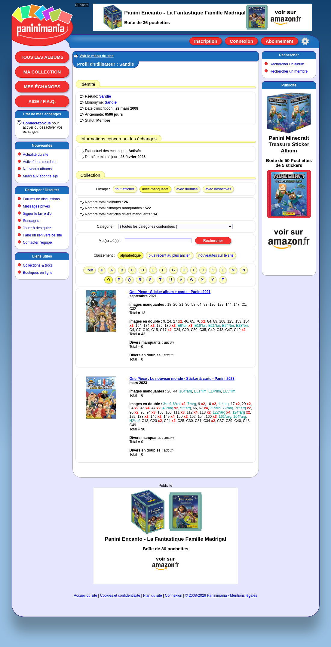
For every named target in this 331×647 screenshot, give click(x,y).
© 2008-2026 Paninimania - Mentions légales (221, 595)
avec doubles (187, 189)
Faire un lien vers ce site (42, 235)
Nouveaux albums (37, 169)
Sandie (105, 96)
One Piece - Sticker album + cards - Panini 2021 (170, 292)
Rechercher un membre (289, 71)
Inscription (205, 41)
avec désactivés (218, 189)
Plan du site (152, 595)
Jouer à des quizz (37, 228)
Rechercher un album (287, 64)
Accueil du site (85, 595)
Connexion (241, 41)
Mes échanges (42, 86)
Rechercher (289, 55)
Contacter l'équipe (37, 242)
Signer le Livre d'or (38, 213)
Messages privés (36, 206)
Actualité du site (35, 154)
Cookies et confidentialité (120, 595)
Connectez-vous (37, 123)
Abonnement (279, 41)
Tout (89, 270)
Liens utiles (42, 256)
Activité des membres (40, 162)
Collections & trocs (38, 265)
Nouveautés (42, 145)
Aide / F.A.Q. (42, 101)
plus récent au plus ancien (169, 255)
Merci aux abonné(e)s (40, 176)
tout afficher (124, 189)
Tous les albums (42, 57)
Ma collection (42, 71)
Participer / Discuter (42, 190)
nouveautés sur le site (216, 255)
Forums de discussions (41, 199)
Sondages (31, 221)
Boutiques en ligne (38, 272)
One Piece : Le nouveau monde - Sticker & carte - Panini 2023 (182, 379)
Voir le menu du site (97, 56)
